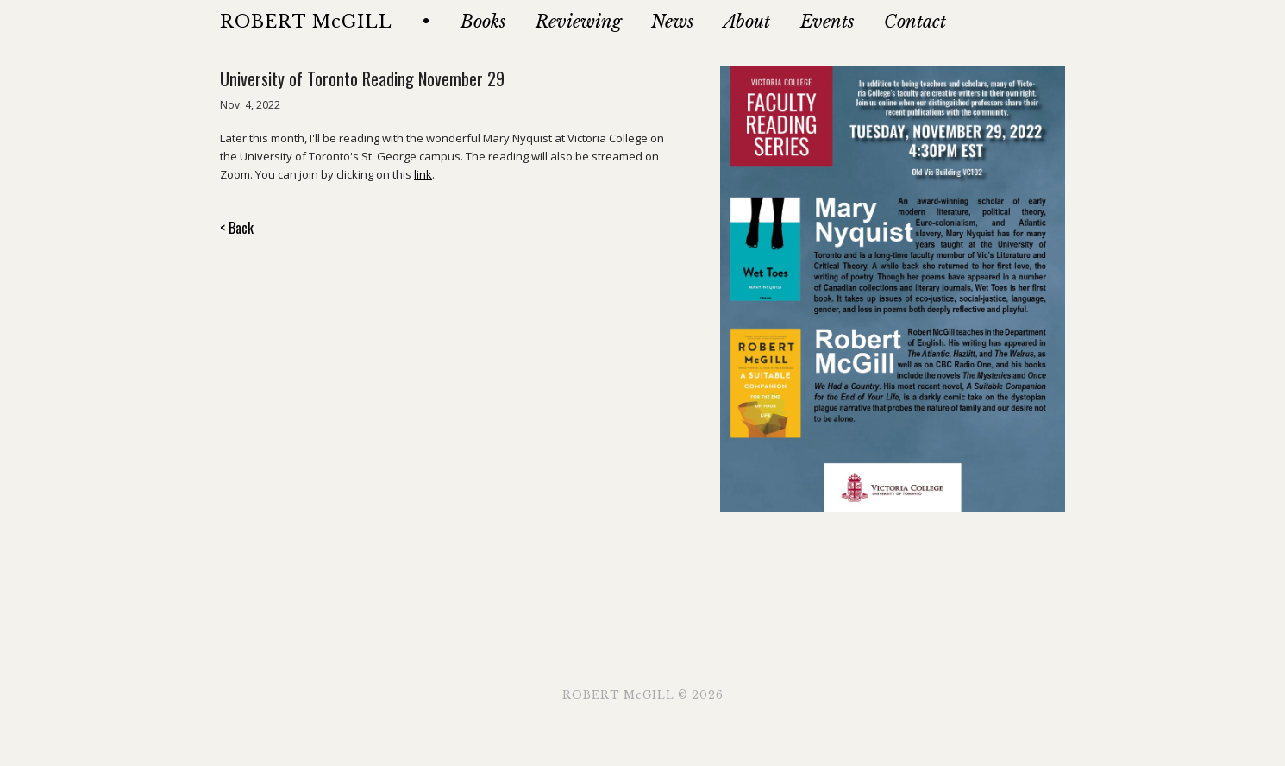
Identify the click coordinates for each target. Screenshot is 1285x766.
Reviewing (579, 21)
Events (827, 21)
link (423, 174)
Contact (915, 21)
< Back (237, 227)
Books (483, 21)
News (672, 21)
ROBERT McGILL (306, 21)
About (747, 21)
